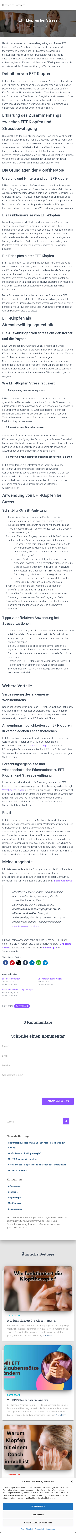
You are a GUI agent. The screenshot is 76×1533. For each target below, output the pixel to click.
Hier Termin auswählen (25, 926)
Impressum (50, 1529)
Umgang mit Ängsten (39, 745)
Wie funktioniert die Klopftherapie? (18, 989)
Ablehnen (38, 1514)
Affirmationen (14, 1186)
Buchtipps (13, 1192)
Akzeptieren (38, 1506)
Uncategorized (15, 1209)
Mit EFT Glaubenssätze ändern (22, 1159)
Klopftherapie (22, 1006)
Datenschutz (40, 1529)
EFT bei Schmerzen (11, 979)
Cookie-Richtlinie (27, 1529)
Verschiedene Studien (13, 790)
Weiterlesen (48, 1335)
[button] (71, 1481)
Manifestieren (14, 1203)
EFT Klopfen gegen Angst (50, 979)
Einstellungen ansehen (38, 1522)
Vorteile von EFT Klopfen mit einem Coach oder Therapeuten (37, 1165)
